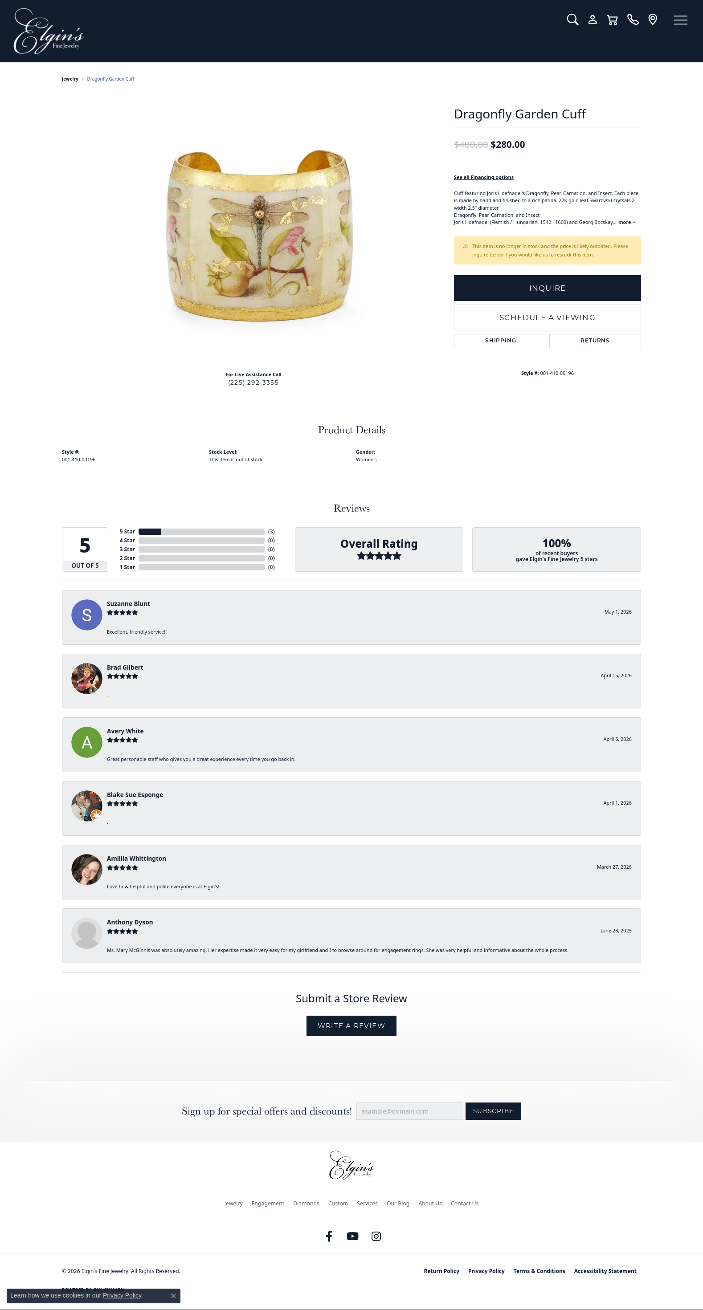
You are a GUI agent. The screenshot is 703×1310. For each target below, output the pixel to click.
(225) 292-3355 (253, 382)
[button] (572, 19)
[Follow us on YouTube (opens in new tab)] (353, 1236)
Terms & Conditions (539, 1271)
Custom (338, 1203)
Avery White (125, 731)
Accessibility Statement (605, 1271)
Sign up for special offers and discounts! (267, 1111)
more (627, 222)
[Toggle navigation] (681, 20)
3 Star (127, 549)
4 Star (127, 540)
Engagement (268, 1203)
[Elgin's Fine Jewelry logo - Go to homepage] (283, 31)
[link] (632, 19)
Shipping (500, 341)
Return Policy (442, 1271)
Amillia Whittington (136, 858)
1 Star (127, 567)
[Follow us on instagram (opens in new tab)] (376, 1236)
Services (367, 1203)
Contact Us (464, 1203)
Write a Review (351, 1025)
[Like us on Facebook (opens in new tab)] (329, 1236)
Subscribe (493, 1111)
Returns (595, 341)
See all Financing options (484, 177)
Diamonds (306, 1203)
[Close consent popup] (173, 1295)
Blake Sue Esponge (135, 794)
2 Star (127, 558)
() (271, 531)
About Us (430, 1203)
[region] (253, 230)
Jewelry (234, 1203)
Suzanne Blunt (128, 603)
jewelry (70, 79)
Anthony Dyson (130, 922)
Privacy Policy (486, 1271)
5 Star (127, 531)
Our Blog (398, 1203)
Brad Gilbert (125, 667)
